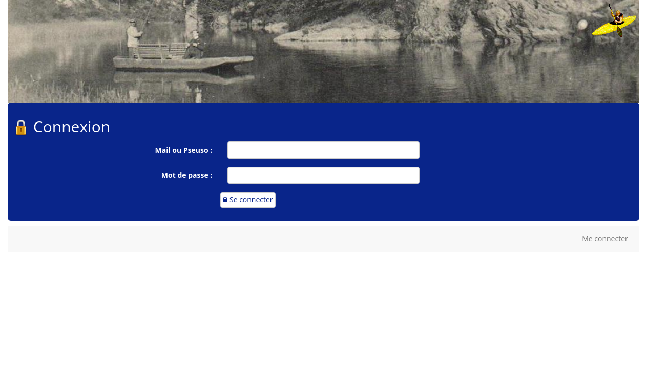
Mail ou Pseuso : (184, 150)
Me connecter (605, 238)
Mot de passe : (186, 175)
